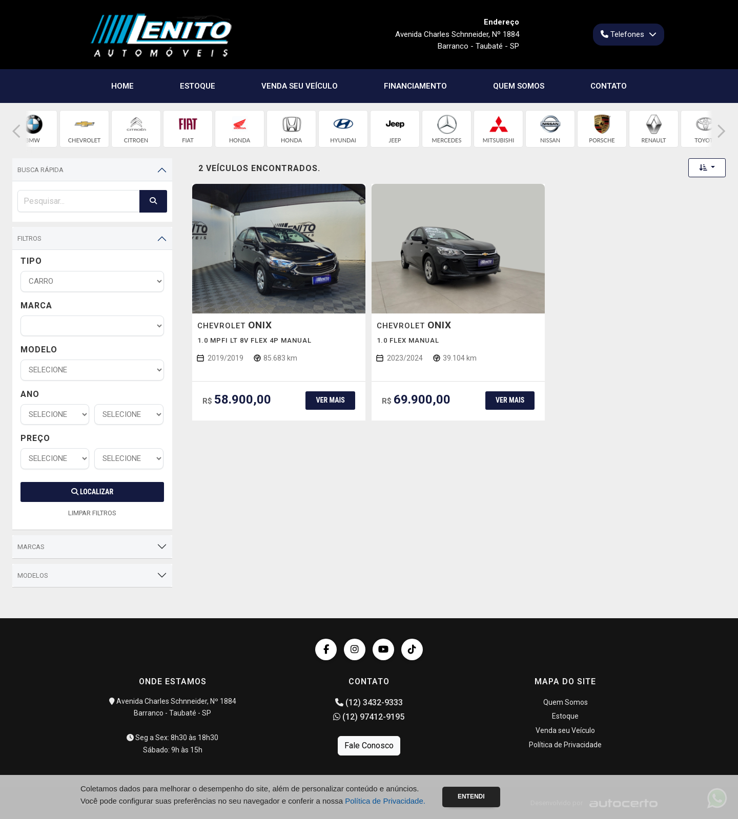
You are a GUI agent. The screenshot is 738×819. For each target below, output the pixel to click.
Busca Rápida (40, 170)
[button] (16, 131)
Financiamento (415, 86)
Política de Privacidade (565, 745)
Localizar (92, 492)
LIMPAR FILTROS (92, 513)
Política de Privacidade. (385, 800)
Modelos (32, 575)
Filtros (29, 238)
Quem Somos (518, 86)
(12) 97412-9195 (368, 717)
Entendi (471, 796)
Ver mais (330, 400)
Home (122, 86)
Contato (608, 86)
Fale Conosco (369, 745)
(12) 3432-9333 (369, 702)
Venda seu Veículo (299, 86)
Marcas (31, 547)
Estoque (197, 86)
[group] (32, 129)
